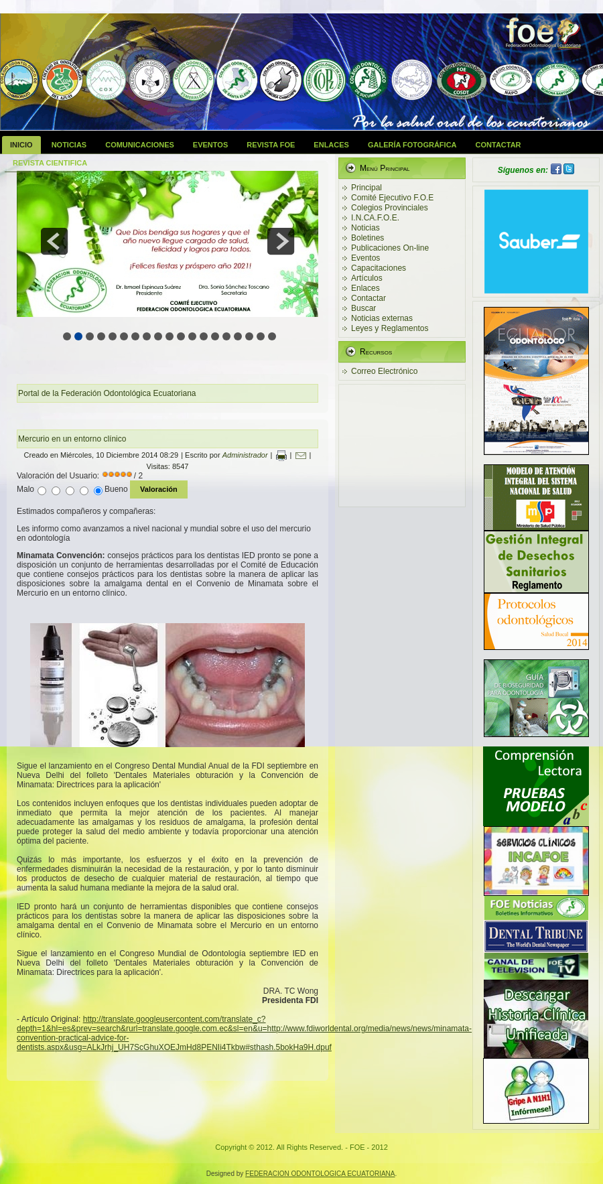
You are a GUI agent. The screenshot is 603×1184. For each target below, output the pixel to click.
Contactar (498, 145)
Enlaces (331, 145)
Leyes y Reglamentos (389, 328)
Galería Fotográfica (412, 145)
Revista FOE (271, 145)
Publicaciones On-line (390, 248)
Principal (366, 187)
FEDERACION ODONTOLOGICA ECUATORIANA (320, 1173)
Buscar (363, 308)
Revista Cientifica (50, 163)
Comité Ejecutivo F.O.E (392, 197)
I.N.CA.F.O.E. (375, 217)
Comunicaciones (139, 145)
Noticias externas (382, 318)
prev (54, 241)
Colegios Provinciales (389, 207)
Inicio (21, 145)
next (281, 241)
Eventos (210, 145)
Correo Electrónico (384, 371)
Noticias (69, 145)
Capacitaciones (378, 268)
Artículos (367, 278)
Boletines (367, 238)
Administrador (245, 455)
